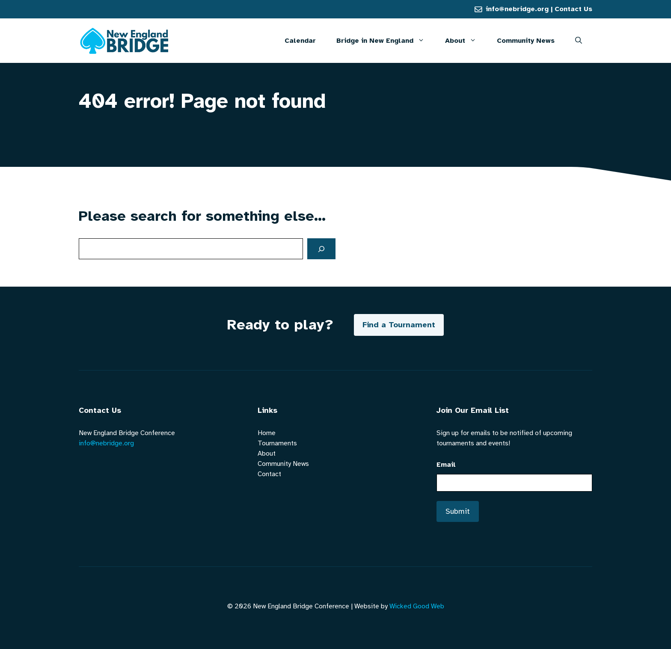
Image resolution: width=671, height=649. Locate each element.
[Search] (321, 248)
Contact (269, 474)
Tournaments (277, 443)
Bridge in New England (385, 40)
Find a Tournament (398, 324)
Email (446, 464)
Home (267, 433)
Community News (526, 40)
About (466, 40)
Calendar (300, 40)
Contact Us (573, 9)
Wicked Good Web (416, 606)
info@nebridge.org (517, 9)
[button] (578, 40)
